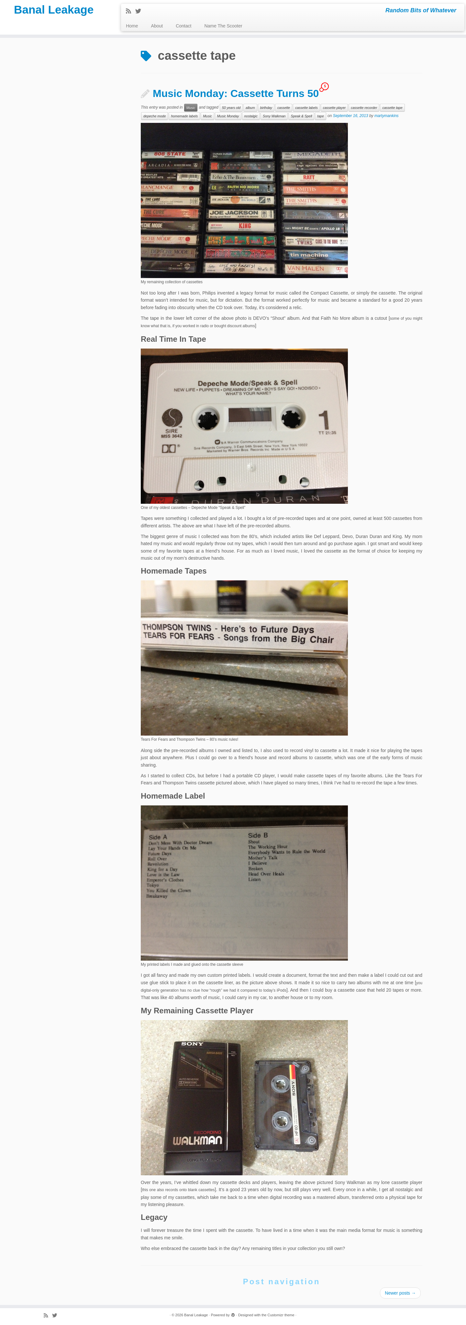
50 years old (231, 108)
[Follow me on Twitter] (140, 11)
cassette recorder (364, 108)
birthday (266, 108)
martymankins (386, 116)
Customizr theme (280, 1315)
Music (190, 108)
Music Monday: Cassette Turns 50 (236, 93)
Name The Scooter (223, 25)
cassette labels (306, 108)
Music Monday (228, 116)
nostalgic (251, 116)
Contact (183, 25)
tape (320, 116)
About (157, 25)
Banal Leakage (53, 11)
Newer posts (400, 1293)
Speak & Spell (301, 116)
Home (132, 25)
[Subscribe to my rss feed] (130, 11)
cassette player (334, 108)
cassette (283, 108)
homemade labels (184, 116)
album (250, 108)
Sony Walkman (274, 116)
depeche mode (154, 116)
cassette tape (392, 108)
